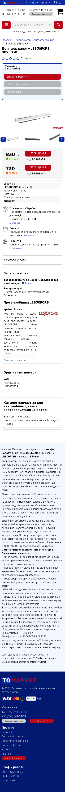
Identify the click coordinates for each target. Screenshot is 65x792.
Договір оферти (11, 745)
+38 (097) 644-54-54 (14, 712)
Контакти (45, 2)
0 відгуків (26, 58)
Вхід (57, 2)
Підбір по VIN (41, 721)
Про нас (6, 753)
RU (27, 2)
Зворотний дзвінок (41, 14)
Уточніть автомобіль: (13, 67)
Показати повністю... (15, 360)
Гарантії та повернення (15, 740)
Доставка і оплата (12, 736)
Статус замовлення (14, 758)
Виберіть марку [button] (17, 76)
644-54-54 (13, 10)
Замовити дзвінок (14, 721)
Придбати (38, 153)
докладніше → (16, 223)
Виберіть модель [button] (18, 84)
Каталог (6, 749)
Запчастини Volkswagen (17, 416)
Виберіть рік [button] (15, 91)
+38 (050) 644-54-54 (14, 716)
